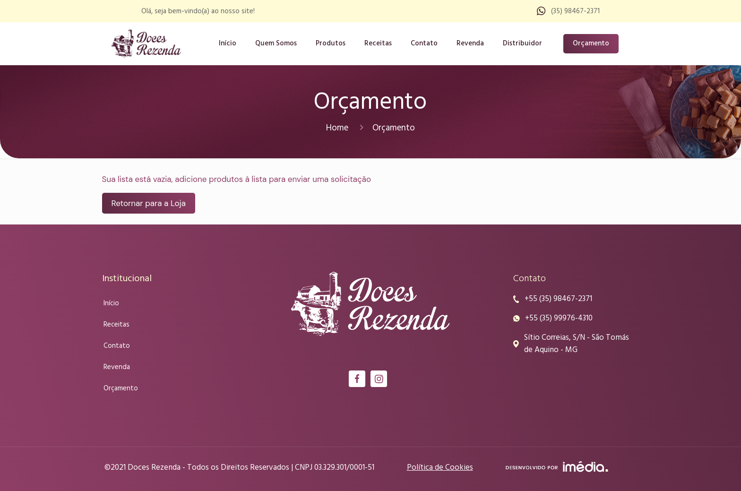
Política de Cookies (440, 467)
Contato (116, 346)
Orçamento (591, 43)
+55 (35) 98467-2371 (558, 299)
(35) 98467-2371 (575, 11)
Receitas (116, 324)
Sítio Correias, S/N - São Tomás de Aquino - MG (576, 344)
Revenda (116, 367)
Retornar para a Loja (149, 203)
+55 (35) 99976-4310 (559, 318)
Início (111, 303)
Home (337, 128)
